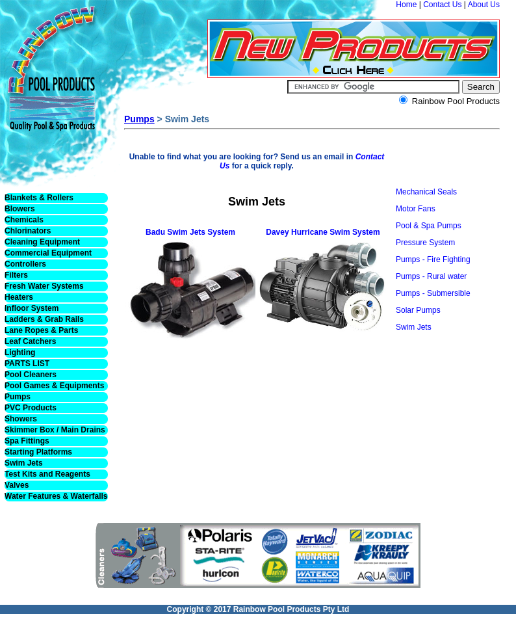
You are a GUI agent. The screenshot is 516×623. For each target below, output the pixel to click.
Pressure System (425, 242)
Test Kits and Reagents (47, 474)
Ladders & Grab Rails (44, 319)
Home (406, 4)
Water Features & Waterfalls (56, 496)
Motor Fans (415, 208)
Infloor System (31, 308)
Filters (16, 275)
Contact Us (442, 4)
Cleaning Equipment (42, 241)
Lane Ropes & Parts (41, 330)
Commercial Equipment (48, 253)
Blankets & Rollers (39, 197)
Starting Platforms (38, 452)
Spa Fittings (27, 440)
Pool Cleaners (31, 374)
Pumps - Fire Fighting (433, 259)
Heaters (19, 297)
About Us (484, 4)
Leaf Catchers (30, 341)
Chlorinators (28, 230)
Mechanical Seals (426, 191)
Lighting (20, 352)
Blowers (20, 208)
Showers (21, 418)
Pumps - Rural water (431, 276)
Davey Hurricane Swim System (323, 232)
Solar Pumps (418, 310)
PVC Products (31, 407)
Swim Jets (24, 463)
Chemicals (24, 219)
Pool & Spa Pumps (428, 225)
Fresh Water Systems (44, 286)
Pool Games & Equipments (54, 385)
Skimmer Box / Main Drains (55, 429)
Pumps (18, 396)
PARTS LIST (27, 363)
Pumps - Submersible (433, 293)
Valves (17, 485)
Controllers (25, 264)
